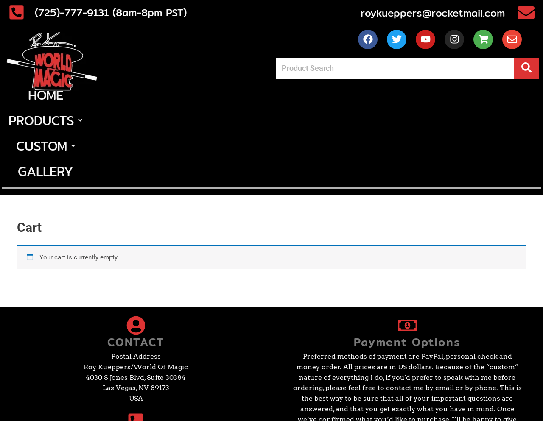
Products (226, 95)
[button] (225, 95)
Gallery (374, 95)
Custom (304, 95)
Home (158, 95)
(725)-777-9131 (97, 362)
